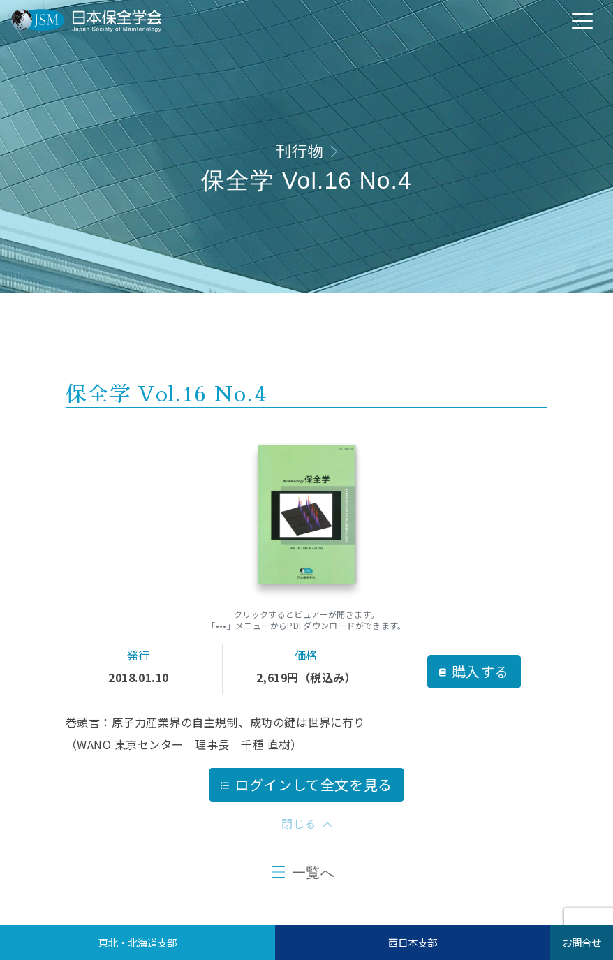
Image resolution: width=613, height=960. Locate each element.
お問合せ (581, 942)
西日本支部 (412, 942)
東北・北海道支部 (137, 942)
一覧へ (313, 872)
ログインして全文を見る (306, 784)
